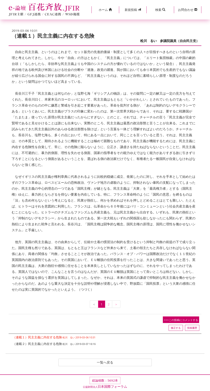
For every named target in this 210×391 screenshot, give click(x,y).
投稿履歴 (192, 328)
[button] (105, 9)
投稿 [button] (133, 10)
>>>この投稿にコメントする (181, 320)
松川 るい (148, 41)
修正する (176, 328)
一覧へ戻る (105, 362)
